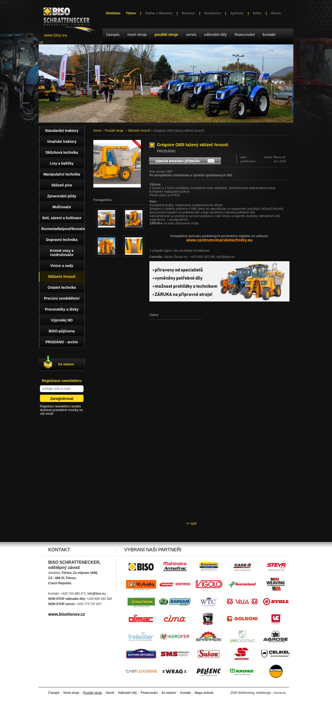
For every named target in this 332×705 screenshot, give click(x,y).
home (97, 130)
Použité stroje (166, 34)
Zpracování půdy (61, 196)
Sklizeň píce (61, 185)
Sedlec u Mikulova (158, 13)
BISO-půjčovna (62, 331)
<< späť (191, 523)
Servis (191, 34)
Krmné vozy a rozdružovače (61, 253)
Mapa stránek (204, 693)
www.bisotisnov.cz (66, 614)
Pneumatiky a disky (62, 309)
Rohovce (188, 13)
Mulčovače (61, 207)
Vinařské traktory (62, 141)
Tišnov (131, 13)
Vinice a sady (61, 266)
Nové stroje (137, 34)
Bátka (257, 13)
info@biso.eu (96, 593)
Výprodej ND (62, 320)
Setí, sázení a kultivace (61, 218)
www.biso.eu (55, 35)
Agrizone (236, 13)
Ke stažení (66, 364)
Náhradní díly (215, 34)
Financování (244, 34)
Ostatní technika (62, 287)
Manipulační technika (61, 174)
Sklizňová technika (61, 152)
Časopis (113, 34)
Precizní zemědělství (62, 298)
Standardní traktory (61, 131)
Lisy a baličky (61, 163)
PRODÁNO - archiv (61, 342)
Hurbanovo (212, 13)
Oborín (276, 13)
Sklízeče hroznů (139, 130)
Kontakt (268, 34)
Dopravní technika (61, 240)
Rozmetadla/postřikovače (63, 229)
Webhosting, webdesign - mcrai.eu (262, 693)
